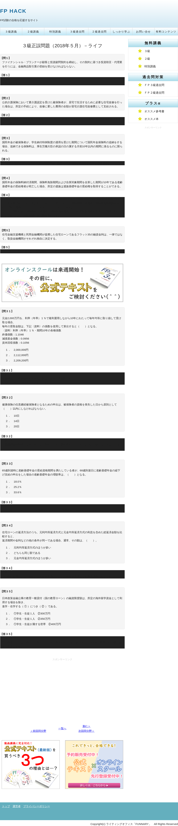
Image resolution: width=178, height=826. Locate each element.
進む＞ (87, 726)
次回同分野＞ (86, 730)
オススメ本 (151, 118)
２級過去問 (99, 31)
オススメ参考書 (154, 111)
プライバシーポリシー (36, 806)
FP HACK (13, 11)
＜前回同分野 (38, 730)
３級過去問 (77, 31)
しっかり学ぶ (121, 31)
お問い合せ (143, 31)
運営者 (17, 806)
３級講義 (11, 31)
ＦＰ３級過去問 (154, 85)
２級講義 (33, 31)
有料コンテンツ (166, 31)
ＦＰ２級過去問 (154, 92)
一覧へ (62, 728)
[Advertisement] (62, 687)
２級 (147, 58)
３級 (147, 51)
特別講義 (55, 31)
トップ (6, 806)
